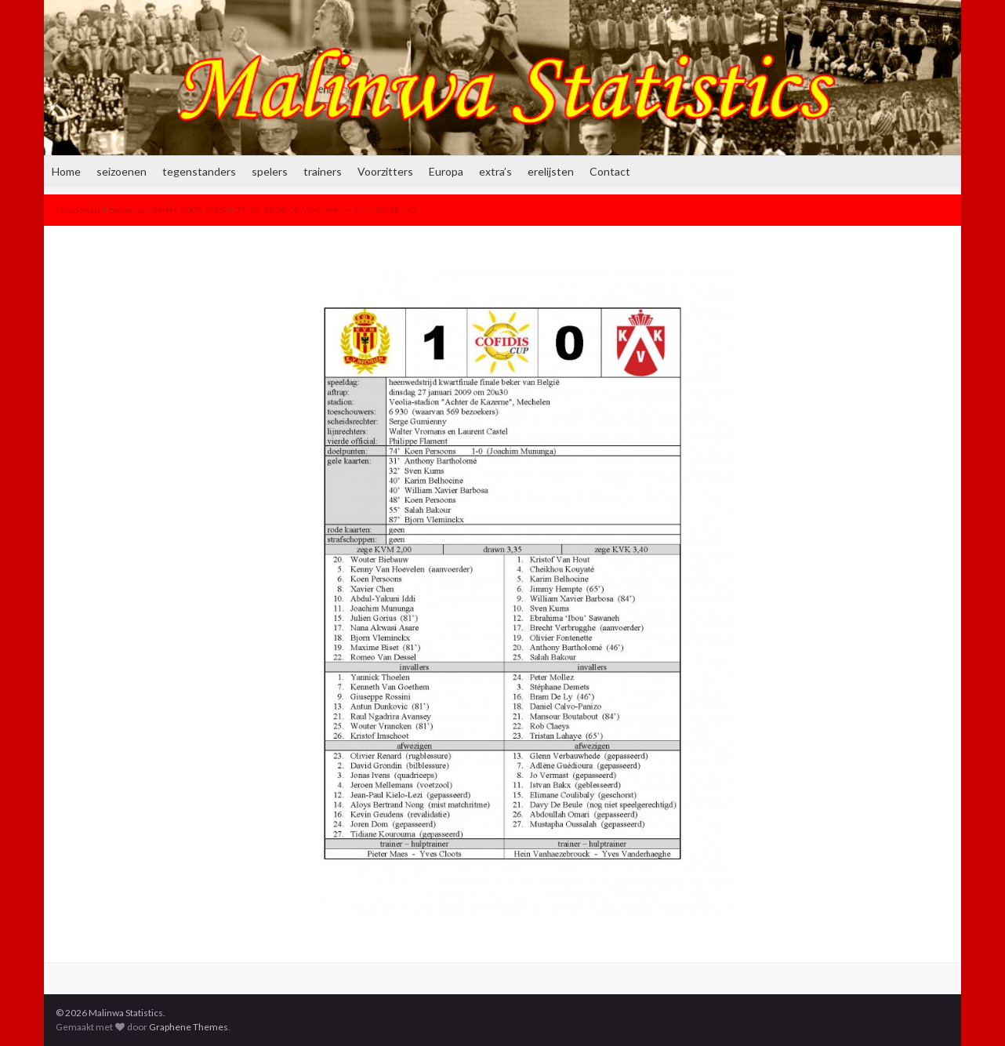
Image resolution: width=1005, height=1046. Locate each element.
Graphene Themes (188, 1027)
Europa (446, 171)
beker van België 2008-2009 (168, 210)
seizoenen (121, 171)
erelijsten (551, 171)
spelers (270, 171)
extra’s (495, 171)
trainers (322, 171)
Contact (610, 171)
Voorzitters (385, 171)
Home (66, 171)
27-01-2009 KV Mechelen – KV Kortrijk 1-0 (325, 210)
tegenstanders (199, 171)
